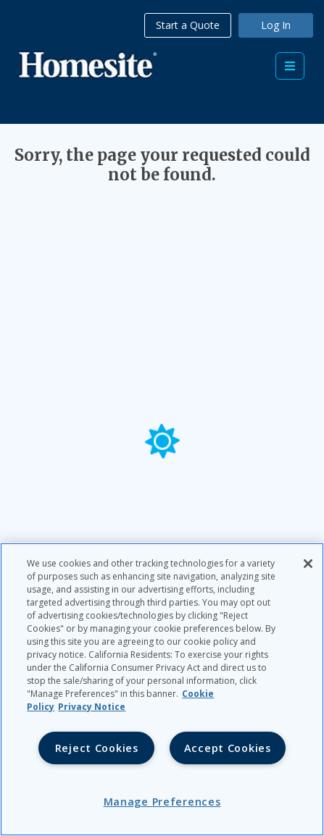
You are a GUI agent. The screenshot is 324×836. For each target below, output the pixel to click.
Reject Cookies (96, 748)
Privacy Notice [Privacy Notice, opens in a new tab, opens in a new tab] (91, 707)
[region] (162, 689)
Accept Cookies (227, 748)
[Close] (308, 564)
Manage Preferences (162, 801)
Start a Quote (188, 25)
